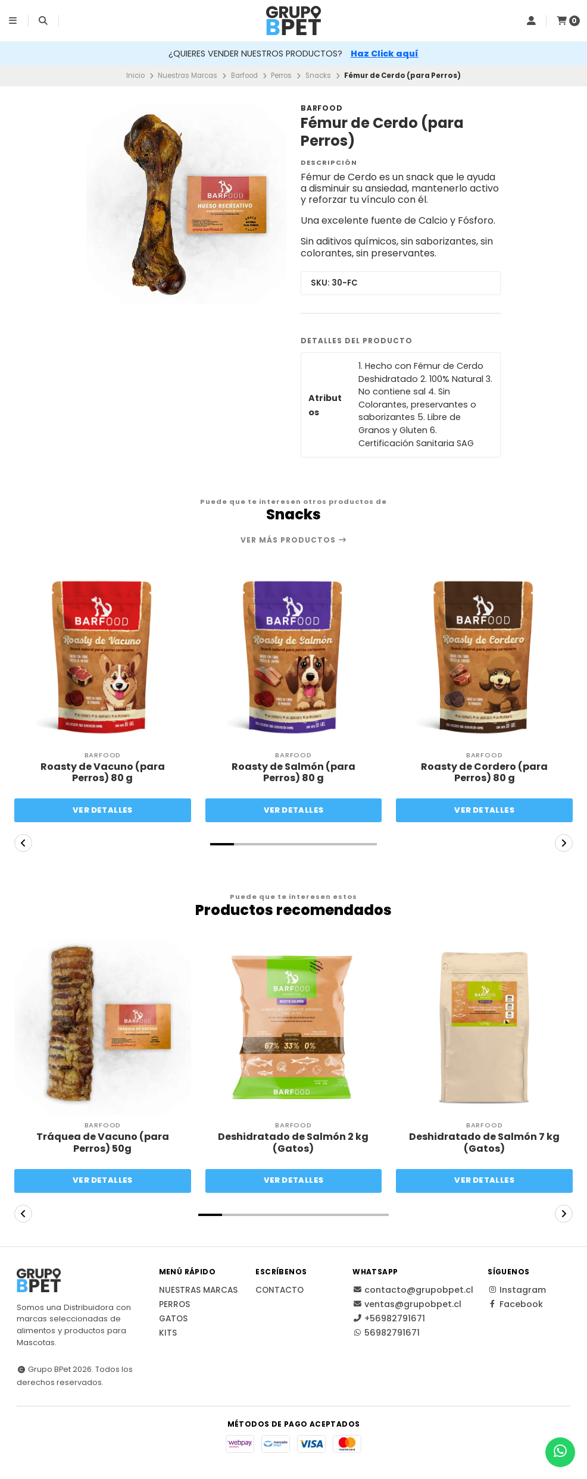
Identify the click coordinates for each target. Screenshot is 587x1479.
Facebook (515, 1304)
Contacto (279, 1290)
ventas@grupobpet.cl (406, 1304)
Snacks (318, 75)
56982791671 (386, 1332)
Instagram (517, 1290)
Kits (168, 1333)
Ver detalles (103, 810)
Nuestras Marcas (187, 75)
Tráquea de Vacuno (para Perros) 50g (102, 1142)
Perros (281, 75)
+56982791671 (388, 1318)
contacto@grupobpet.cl (412, 1290)
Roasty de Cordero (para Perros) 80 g (484, 772)
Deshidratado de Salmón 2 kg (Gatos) (293, 1142)
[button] (222, 844)
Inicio (135, 75)
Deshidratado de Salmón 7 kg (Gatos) (484, 1142)
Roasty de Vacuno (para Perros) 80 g (102, 772)
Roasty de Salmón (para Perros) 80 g (293, 772)
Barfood (244, 75)
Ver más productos (294, 540)
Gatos (173, 1319)
